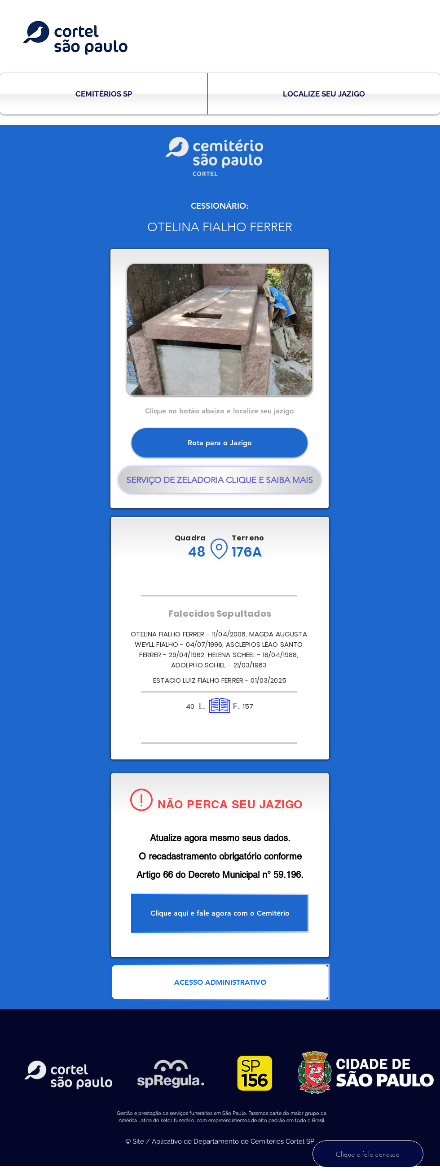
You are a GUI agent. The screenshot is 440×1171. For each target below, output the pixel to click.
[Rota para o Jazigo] (220, 442)
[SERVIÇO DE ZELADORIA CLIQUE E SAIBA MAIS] (220, 480)
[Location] (219, 549)
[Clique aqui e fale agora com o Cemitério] (220, 913)
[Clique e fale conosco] (367, 1153)
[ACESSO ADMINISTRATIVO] (220, 982)
